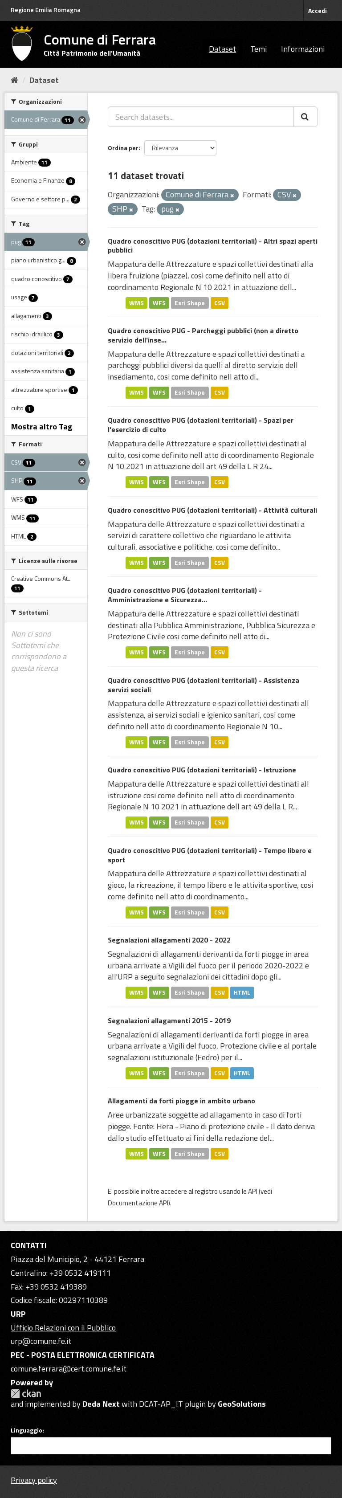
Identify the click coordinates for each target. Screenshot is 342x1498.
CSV (219, 302)
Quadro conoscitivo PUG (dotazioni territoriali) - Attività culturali (212, 510)
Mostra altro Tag (41, 426)
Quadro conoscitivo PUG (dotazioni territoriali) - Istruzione (202, 769)
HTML (242, 992)
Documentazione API (138, 1203)
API (252, 1191)
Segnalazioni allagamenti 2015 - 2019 (169, 1020)
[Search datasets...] (201, 116)
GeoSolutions (242, 1404)
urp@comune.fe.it (41, 1341)
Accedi (317, 10)
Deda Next (101, 1404)
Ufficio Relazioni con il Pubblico (63, 1328)
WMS (136, 302)
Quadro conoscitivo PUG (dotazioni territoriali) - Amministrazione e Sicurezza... (185, 595)
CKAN (26, 1393)
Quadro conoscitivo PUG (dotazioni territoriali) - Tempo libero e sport (210, 855)
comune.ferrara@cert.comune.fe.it (68, 1369)
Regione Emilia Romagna (46, 9)
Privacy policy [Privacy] (34, 1480)
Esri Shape (190, 302)
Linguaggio (26, 1430)
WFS (159, 302)
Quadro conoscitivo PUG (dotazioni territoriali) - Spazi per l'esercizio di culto (200, 425)
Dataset (222, 49)
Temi (258, 49)
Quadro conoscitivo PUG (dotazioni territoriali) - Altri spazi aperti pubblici (213, 246)
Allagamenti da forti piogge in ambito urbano (181, 1100)
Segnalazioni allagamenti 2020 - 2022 (169, 940)
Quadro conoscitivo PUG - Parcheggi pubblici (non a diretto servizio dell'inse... (203, 335)
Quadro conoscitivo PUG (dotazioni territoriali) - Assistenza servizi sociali (203, 685)
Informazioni (303, 49)
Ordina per (123, 147)
